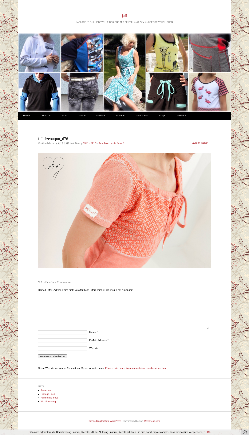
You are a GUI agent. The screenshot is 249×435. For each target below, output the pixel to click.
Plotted (81, 115)
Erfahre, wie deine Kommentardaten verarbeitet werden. (135, 368)
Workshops (142, 115)
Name (93, 332)
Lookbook (181, 115)
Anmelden (46, 390)
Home (26, 115)
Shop (162, 115)
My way (100, 115)
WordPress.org (48, 401)
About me (46, 115)
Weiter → (206, 142)
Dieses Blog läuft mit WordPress (105, 421)
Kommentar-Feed (49, 397)
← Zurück (194, 142)
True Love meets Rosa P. (111, 143)
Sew (64, 115)
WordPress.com (152, 421)
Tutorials (120, 115)
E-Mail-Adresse (99, 340)
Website (93, 348)
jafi (124, 15)
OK (209, 432)
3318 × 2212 (89, 143)
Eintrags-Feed (48, 394)
